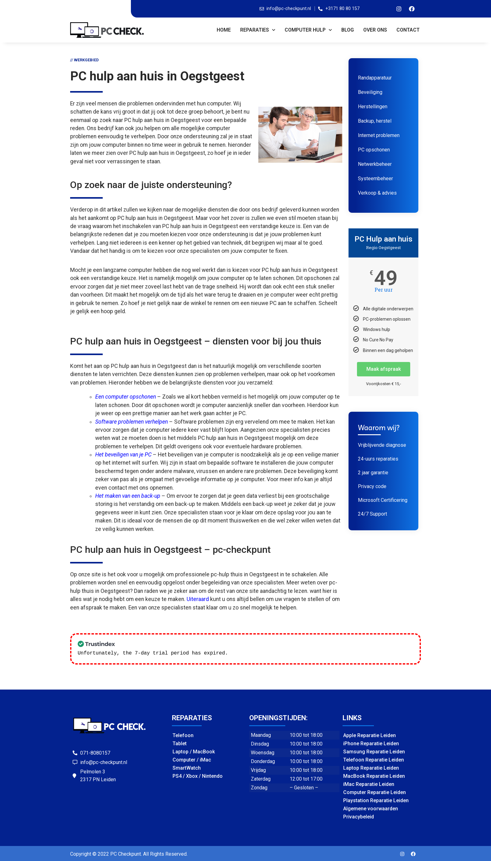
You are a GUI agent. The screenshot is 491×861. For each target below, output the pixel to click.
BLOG (347, 30)
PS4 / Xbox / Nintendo (198, 775)
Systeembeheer (375, 178)
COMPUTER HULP (308, 30)
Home (224, 30)
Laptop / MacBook (194, 751)
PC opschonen (374, 150)
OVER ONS (375, 30)
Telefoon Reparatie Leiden (373, 759)
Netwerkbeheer (375, 164)
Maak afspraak (383, 369)
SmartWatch (187, 767)
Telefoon (183, 735)
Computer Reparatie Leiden (374, 792)
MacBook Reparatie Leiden (374, 775)
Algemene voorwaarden (370, 808)
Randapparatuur (375, 78)
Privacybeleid (358, 816)
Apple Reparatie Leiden (369, 735)
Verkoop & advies (377, 193)
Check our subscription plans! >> (279, 652)
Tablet (180, 743)
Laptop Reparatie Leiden (371, 767)
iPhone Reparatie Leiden (371, 743)
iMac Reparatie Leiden (368, 784)
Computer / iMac (192, 759)
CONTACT (408, 30)
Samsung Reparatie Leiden (374, 751)
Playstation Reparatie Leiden (376, 800)
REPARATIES (257, 30)
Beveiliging (370, 92)
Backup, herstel (374, 121)
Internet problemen (379, 135)
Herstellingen (372, 107)
